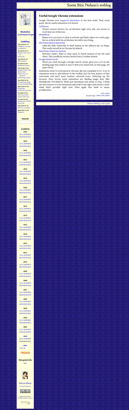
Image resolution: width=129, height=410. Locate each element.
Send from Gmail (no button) (52, 51)
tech (102, 93)
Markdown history (24, 65)
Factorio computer (24, 108)
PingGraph (21, 88)
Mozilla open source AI (24, 54)
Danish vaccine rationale (23, 75)
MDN (25, 363)
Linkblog (25, 41)
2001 (25, 345)
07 (30, 134)
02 (28, 137)
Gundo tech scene (23, 97)
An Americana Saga (24, 82)
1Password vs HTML (24, 101)
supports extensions (70, 20)
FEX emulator (22, 61)
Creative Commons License (25, 398)
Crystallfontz (22, 48)
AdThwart (43, 26)
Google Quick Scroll (48, 59)
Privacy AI (21, 57)
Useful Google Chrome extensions (61, 16)
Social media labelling (25, 84)
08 (28, 134)
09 (26, 134)
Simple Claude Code (24, 70)
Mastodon (26, 33)
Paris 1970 (21, 103)
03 (26, 137)
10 (24, 134)
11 (22, 134)
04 (24, 137)
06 (20, 137)
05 (22, 137)
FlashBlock (44, 34)
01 (30, 137)
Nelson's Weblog (93, 103)
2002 (25, 336)
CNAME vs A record (24, 46)
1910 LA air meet (23, 95)
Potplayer (21, 112)
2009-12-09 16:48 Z (103, 95)
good (108, 93)
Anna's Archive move (24, 90)
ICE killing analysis (24, 78)
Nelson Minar (25, 383)
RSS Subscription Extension (52, 42)
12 (20, 134)
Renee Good (22, 72)
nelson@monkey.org (25, 386)
